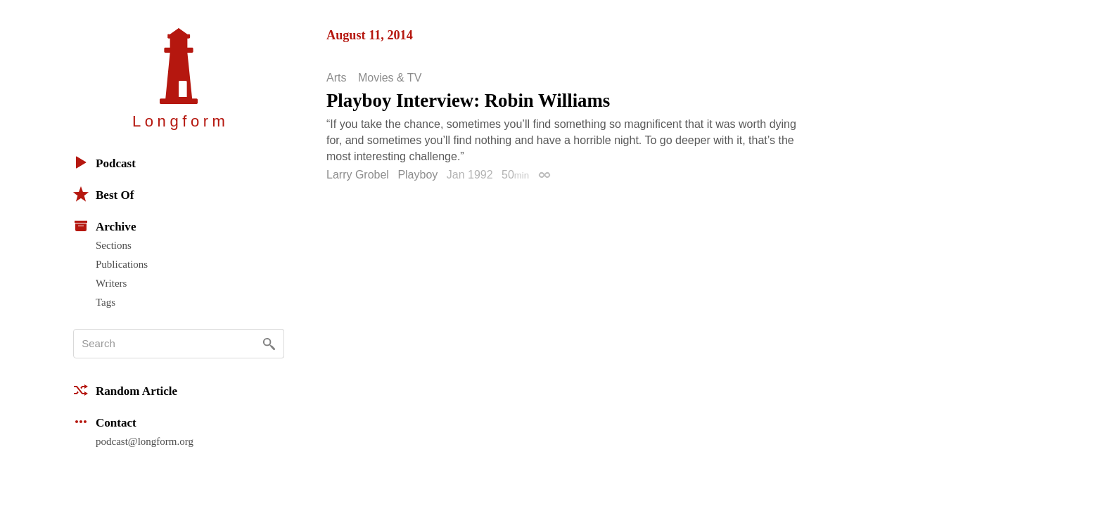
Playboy (417, 175)
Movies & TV (389, 78)
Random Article (125, 390)
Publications (122, 264)
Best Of (103, 194)
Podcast (104, 162)
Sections (114, 245)
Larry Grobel (357, 175)
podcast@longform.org (144, 441)
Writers (111, 283)
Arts (336, 78)
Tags (105, 302)
